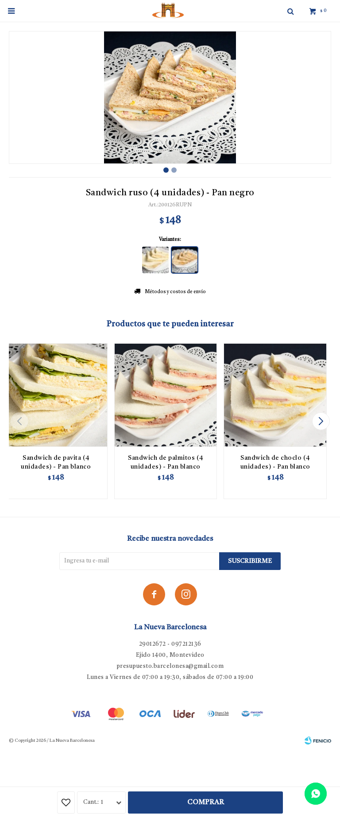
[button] (321, 421)
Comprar (205, 802)
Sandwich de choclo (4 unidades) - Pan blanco (275, 462)
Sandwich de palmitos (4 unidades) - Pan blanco (165, 462)
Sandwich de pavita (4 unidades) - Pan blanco (56, 462)
